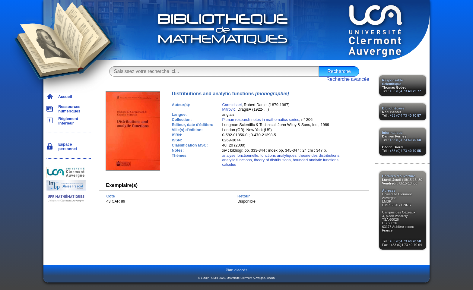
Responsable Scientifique (392, 82)
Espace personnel (66, 146)
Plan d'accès (236, 270)
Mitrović (228, 109)
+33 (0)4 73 (405, 91)
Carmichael (232, 104)
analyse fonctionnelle (240, 155)
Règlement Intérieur (67, 120)
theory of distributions (272, 160)
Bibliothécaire (393, 108)
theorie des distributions (319, 155)
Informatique (392, 132)
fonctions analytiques (278, 155)
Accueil (64, 96)
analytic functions (237, 160)
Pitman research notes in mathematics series (260, 119)
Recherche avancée (347, 79)
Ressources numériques (68, 108)
